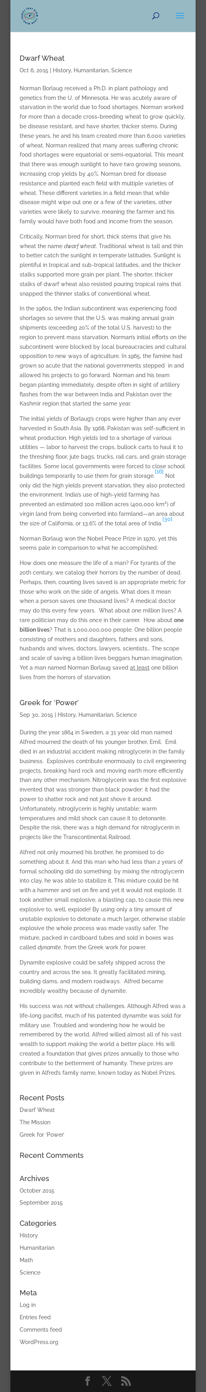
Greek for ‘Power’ (49, 702)
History (62, 70)
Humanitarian (91, 70)
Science (121, 70)
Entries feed (35, 1317)
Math (26, 1260)
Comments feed (41, 1329)
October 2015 (37, 1190)
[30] (167, 519)
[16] (159, 471)
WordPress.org (39, 1342)
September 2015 (41, 1202)
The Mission (35, 1122)
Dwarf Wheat (42, 58)
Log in (28, 1305)
